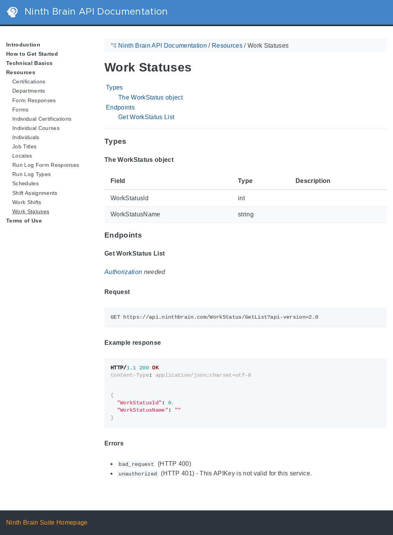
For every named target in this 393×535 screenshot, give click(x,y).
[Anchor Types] (132, 141)
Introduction (23, 45)
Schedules (25, 183)
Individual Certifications (41, 119)
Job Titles (24, 146)
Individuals (26, 137)
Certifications (29, 81)
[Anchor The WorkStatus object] (179, 159)
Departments (28, 91)
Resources (20, 72)
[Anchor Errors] (129, 443)
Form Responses (34, 100)
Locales (22, 156)
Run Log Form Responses (45, 165)
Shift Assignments (35, 193)
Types (114, 87)
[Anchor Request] (135, 292)
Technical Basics (29, 63)
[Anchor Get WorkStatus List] (170, 254)
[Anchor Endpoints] (148, 235)
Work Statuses (30, 211)
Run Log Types (31, 174)
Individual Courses (35, 128)
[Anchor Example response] (166, 342)
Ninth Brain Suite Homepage (47, 522)
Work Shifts (26, 202)
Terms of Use (24, 221)
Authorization (123, 272)
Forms (20, 109)
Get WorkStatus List (146, 117)
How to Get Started (32, 54)
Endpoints (120, 107)
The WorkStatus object (150, 97)
